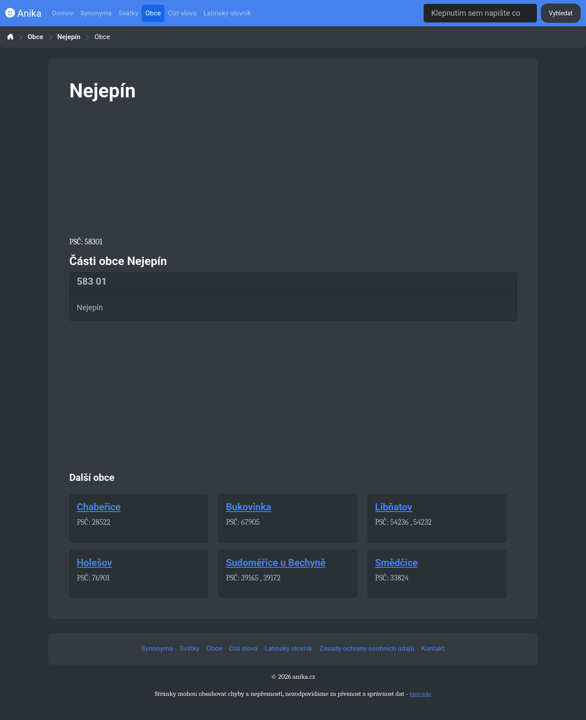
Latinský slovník (227, 13)
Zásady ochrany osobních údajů (366, 648)
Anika (23, 13)
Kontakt (433, 648)
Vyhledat (560, 13)
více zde (421, 694)
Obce (153, 13)
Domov (62, 13)
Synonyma (95, 13)
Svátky (128, 13)
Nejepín (69, 37)
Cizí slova (182, 13)
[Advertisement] (293, 167)
